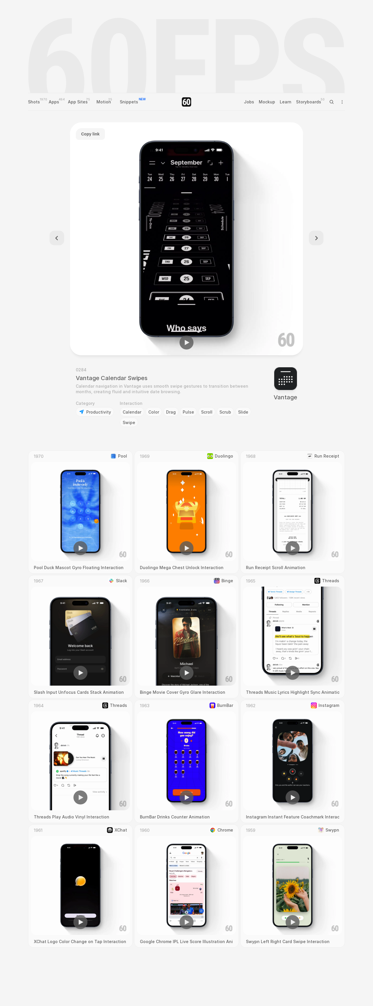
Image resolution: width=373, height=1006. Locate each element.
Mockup (267, 101)
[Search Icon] (332, 102)
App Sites (78, 101)
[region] (186, 238)
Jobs (249, 101)
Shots (34, 101)
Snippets (129, 101)
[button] (186, 343)
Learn (285, 101)
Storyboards (308, 101)
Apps (54, 101)
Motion (103, 101)
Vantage (285, 397)
